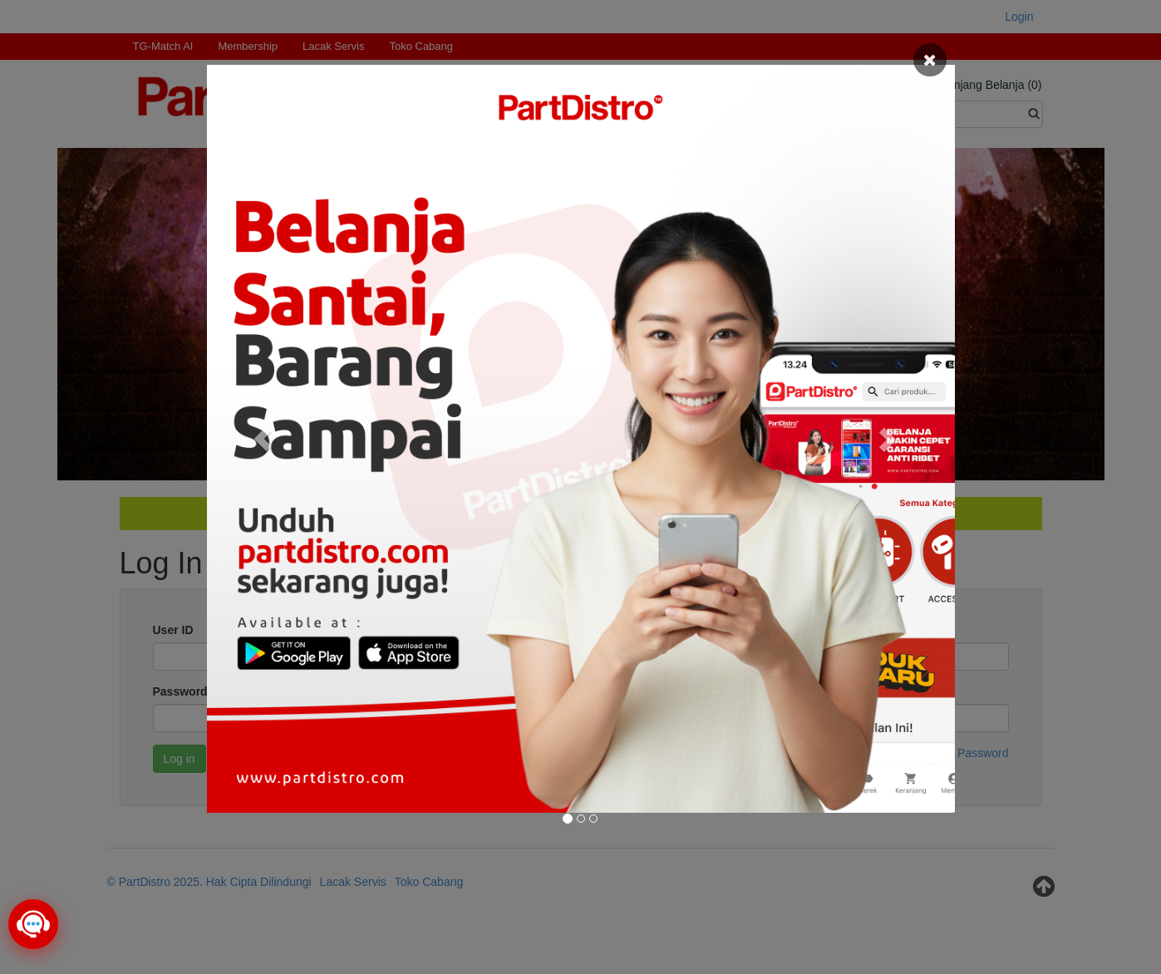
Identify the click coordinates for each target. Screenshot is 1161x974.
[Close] (930, 59)
